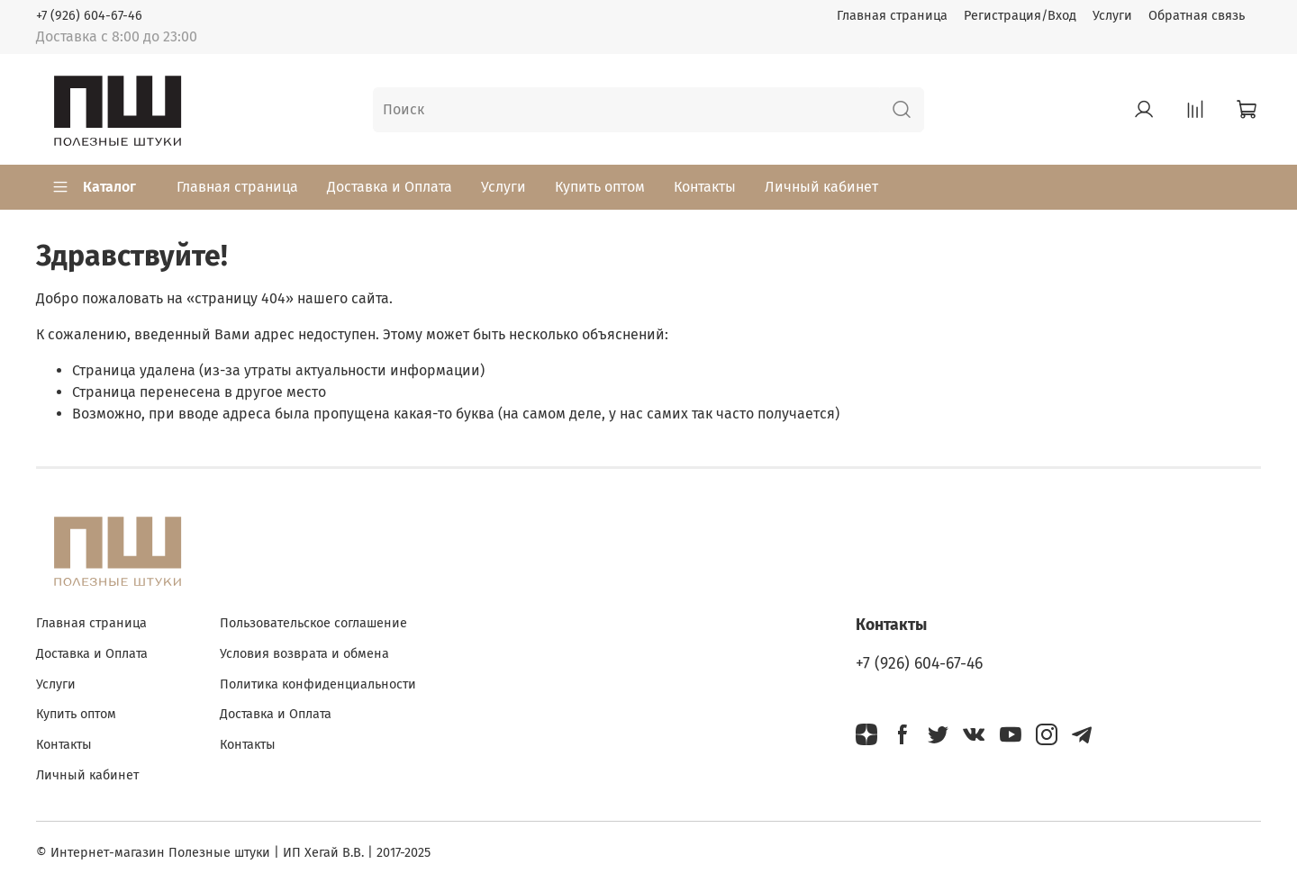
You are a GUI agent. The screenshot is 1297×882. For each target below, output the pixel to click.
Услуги (1112, 15)
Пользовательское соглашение (313, 623)
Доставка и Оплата (389, 186)
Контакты (705, 186)
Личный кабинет (821, 186)
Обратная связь (1196, 15)
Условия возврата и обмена (304, 654)
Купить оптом (600, 186)
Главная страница (892, 15)
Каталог (93, 187)
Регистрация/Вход (1020, 15)
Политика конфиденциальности (318, 684)
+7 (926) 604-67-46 (89, 15)
